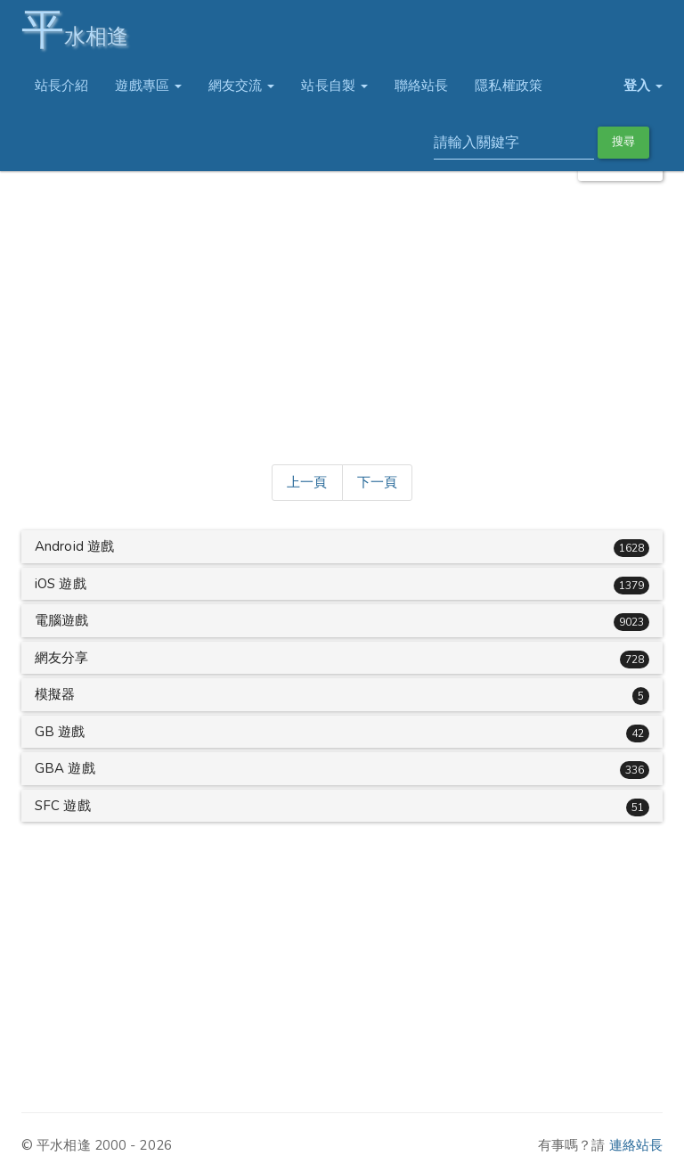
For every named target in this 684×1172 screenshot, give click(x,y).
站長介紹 (61, 85)
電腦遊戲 (61, 620)
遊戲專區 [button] (148, 85)
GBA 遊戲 (65, 768)
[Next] (377, 483)
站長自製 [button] (334, 85)
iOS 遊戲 (60, 584)
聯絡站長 (421, 85)
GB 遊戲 (60, 732)
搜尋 (623, 142)
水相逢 (74, 29)
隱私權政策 (508, 85)
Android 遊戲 (74, 546)
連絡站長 (636, 1145)
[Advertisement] (342, 319)
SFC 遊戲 (63, 806)
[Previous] (307, 483)
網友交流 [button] (241, 85)
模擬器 (55, 694)
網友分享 (61, 658)
